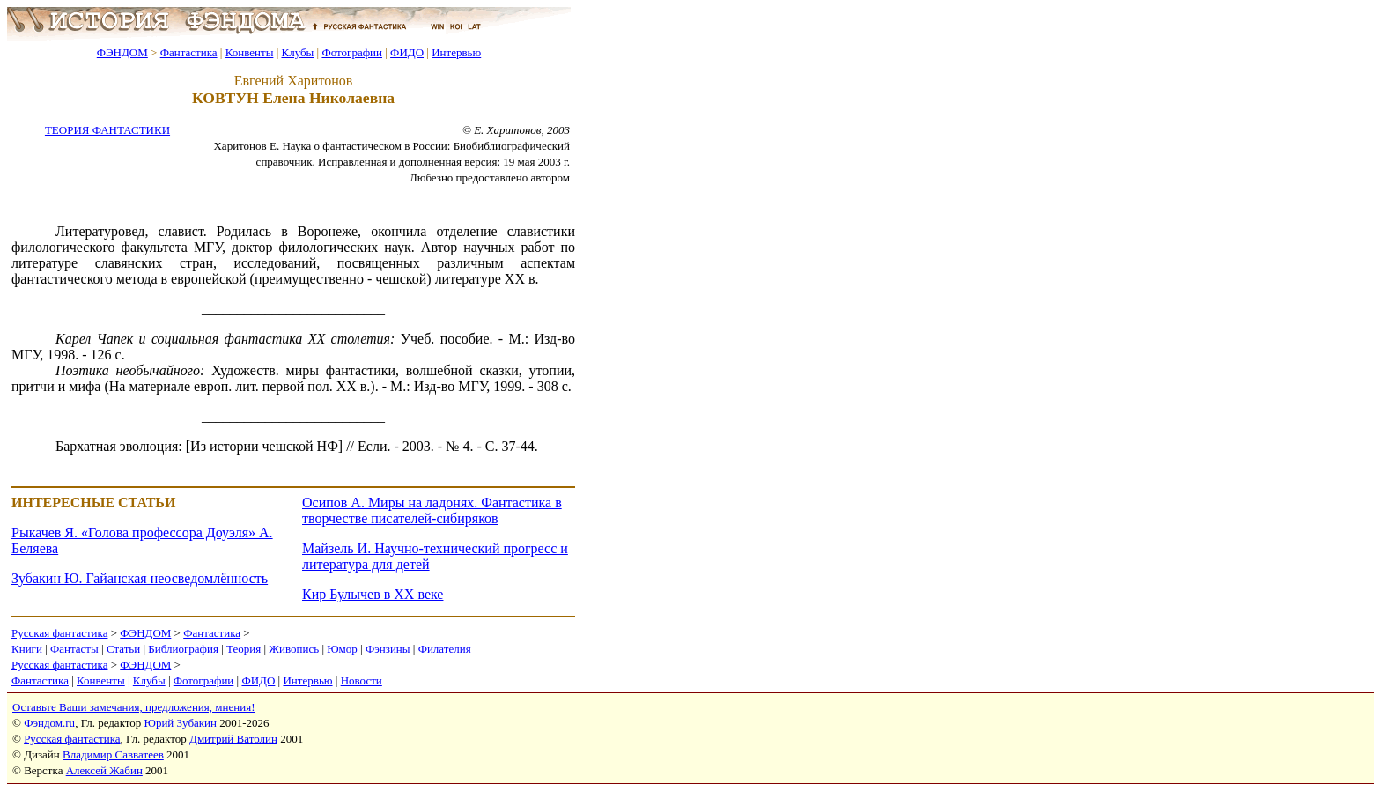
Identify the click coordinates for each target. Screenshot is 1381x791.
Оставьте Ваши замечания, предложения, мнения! (133, 706)
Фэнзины (388, 648)
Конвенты (249, 52)
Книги (26, 648)
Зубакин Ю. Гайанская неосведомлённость (139, 578)
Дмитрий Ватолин (233, 738)
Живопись (294, 648)
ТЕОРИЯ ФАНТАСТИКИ (107, 130)
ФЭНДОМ (122, 52)
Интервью (456, 52)
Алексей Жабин (104, 770)
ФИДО (407, 52)
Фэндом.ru (49, 722)
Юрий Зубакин (180, 722)
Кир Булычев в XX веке (372, 594)
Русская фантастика (59, 632)
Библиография (183, 648)
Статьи (123, 648)
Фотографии (351, 52)
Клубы (297, 52)
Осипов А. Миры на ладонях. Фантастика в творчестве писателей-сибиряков (432, 510)
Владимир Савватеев (113, 754)
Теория (243, 648)
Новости (361, 680)
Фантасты (74, 648)
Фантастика (189, 52)
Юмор (342, 648)
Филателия (444, 648)
